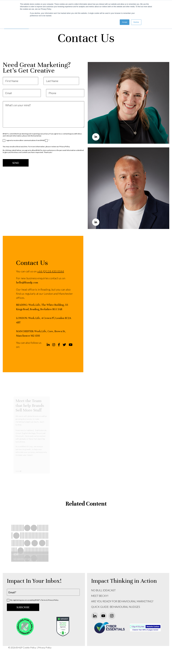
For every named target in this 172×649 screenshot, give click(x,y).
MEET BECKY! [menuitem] (99, 595)
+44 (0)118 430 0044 (50, 271)
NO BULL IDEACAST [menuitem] (103, 590)
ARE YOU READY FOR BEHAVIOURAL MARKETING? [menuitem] (122, 601)
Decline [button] (136, 22)
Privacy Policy (45, 647)
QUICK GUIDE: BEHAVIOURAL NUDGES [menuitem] (115, 606)
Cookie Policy (29, 647)
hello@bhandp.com (27, 282)
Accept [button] (124, 22)
